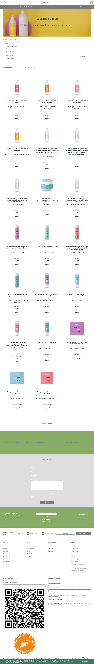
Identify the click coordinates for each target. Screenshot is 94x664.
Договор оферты (74, 561)
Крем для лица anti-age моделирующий (76, 295)
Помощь (73, 556)
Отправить (47, 502)
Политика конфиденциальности (78, 559)
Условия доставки (75, 553)
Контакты (73, 546)
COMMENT (50, 493)
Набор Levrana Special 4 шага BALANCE (47, 392)
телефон (34, 476)
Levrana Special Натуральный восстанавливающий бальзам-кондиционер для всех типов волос (47, 151)
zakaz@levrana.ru (55, 583)
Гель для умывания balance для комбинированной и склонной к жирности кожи (77, 248)
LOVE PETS (29, 551)
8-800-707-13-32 (24, 7)
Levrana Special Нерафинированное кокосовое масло (47, 200)
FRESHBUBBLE (30, 548)
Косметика (50, 546)
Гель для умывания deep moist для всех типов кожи (17, 295)
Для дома (50, 548)
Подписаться (83, 533)
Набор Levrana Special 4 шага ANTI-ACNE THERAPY (77, 343)
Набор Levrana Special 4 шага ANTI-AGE (17, 392)
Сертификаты (6, 556)
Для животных (51, 551)
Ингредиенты (6, 553)
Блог (4, 559)
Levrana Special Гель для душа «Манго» (17, 149)
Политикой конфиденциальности (43, 497)
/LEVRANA (20, 533)
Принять (85, 661)
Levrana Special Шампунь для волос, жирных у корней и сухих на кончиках (77, 200)
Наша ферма (6, 561)
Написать (70, 591)
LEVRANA (29, 546)
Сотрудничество (74, 548)
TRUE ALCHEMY (30, 553)
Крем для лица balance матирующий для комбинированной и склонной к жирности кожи (17, 344)
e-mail (33, 471)
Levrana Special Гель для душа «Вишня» (17, 101)
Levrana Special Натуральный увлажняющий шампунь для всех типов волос (17, 200)
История (5, 546)
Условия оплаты (74, 551)
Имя (32, 467)
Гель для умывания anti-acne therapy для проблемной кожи (17, 247)
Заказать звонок (34, 6)
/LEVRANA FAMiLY (32, 533)
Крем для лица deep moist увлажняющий (47, 343)
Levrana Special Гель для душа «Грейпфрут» (47, 101)
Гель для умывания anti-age (47, 246)
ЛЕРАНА (29, 556)
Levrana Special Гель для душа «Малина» (77, 101)
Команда (5, 548)
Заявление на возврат (76, 572)
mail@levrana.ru (54, 579)
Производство (6, 551)
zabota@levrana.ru (55, 599)
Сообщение (35, 480)
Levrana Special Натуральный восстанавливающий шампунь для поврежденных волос (77, 150)
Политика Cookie (19, 662)
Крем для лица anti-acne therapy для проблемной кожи (47, 295)
